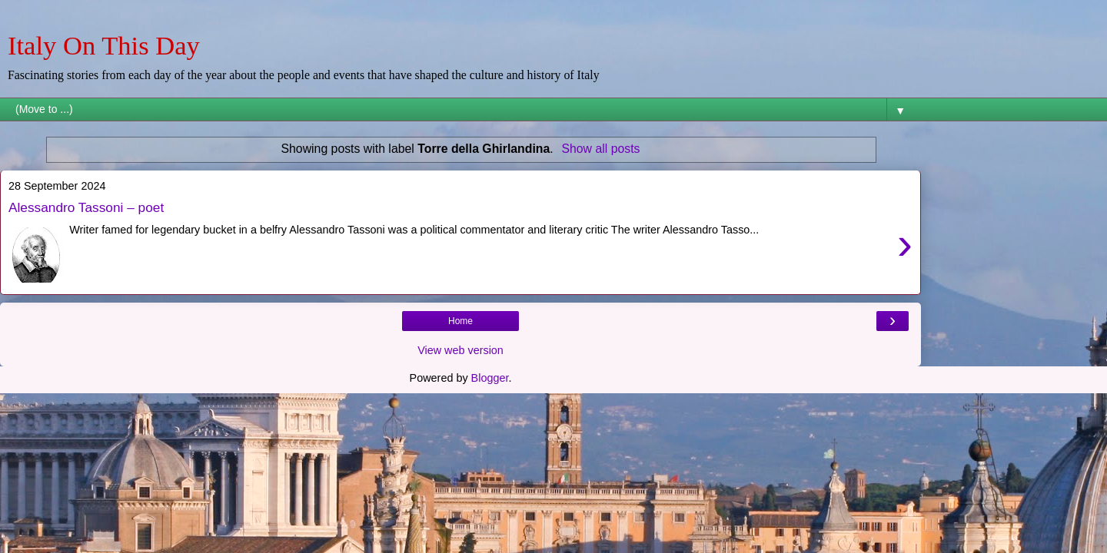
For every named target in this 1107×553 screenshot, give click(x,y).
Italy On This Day (104, 45)
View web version (460, 350)
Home (460, 321)
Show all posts (600, 148)
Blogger (490, 378)
